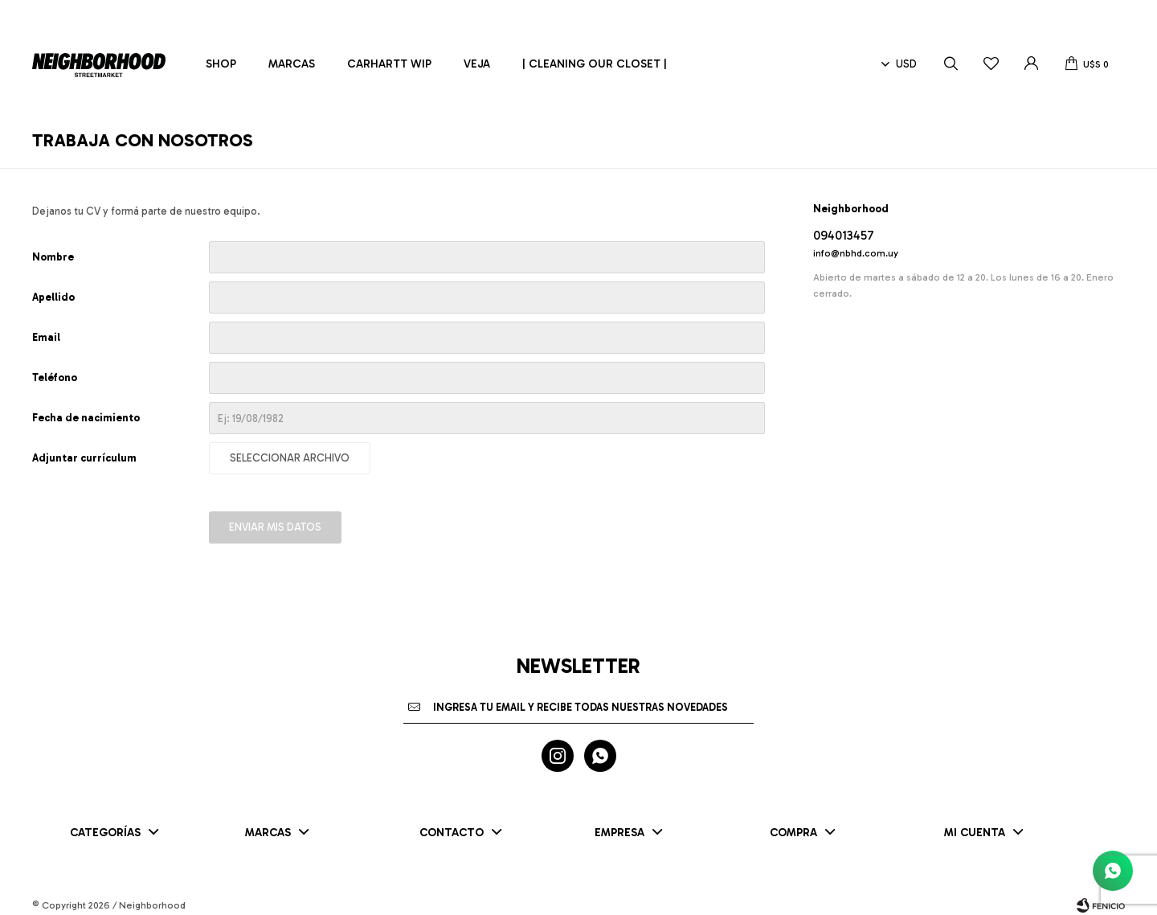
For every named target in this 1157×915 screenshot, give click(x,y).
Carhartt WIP (389, 64)
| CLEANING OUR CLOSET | (594, 64)
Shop (221, 64)
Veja (477, 64)
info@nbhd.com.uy (855, 253)
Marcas (291, 64)
